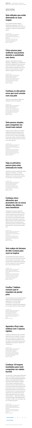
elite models (13, 40)
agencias (10, 40)
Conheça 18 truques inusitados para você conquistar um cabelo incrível (15, 368)
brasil (12, 409)
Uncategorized (14, 36)
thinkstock (9, 113)
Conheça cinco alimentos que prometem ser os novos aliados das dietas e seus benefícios (16, 203)
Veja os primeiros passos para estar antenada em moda (14, 165)
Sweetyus (8, 33)
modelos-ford (11, 278)
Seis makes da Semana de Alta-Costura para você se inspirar (16, 250)
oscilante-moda (10, 81)
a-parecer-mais (13, 149)
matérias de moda (8, 410)
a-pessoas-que (9, 409)
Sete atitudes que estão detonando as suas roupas (16, 17)
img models (13, 79)
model (8, 112)
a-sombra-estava (13, 273)
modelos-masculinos (14, 238)
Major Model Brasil (10, 80)
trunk (8, 411)
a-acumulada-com (9, 352)
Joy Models (16, 79)
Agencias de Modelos (10, 34)
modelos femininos (11, 152)
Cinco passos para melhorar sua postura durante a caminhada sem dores (15, 54)
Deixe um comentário (10, 42)
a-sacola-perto (10, 353)
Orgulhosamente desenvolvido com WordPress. (15, 424)
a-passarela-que (13, 185)
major (9, 41)
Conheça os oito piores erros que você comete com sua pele (15, 93)
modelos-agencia (15, 80)
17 (25, 417)
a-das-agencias (9, 149)
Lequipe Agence (15, 34)
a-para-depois (8, 185)
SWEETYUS (8, 3)
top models (13, 355)
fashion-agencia (16, 150)
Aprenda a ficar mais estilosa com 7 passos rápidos (15, 328)
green (10, 79)
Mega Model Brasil (12, 35)
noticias (7, 81)
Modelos (11, 112)
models (14, 278)
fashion (7, 111)
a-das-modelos (14, 352)
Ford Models (7, 79)
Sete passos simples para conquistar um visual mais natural (14, 124)
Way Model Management (11, 153)
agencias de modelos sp (11, 186)
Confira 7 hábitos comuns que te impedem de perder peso (14, 291)
